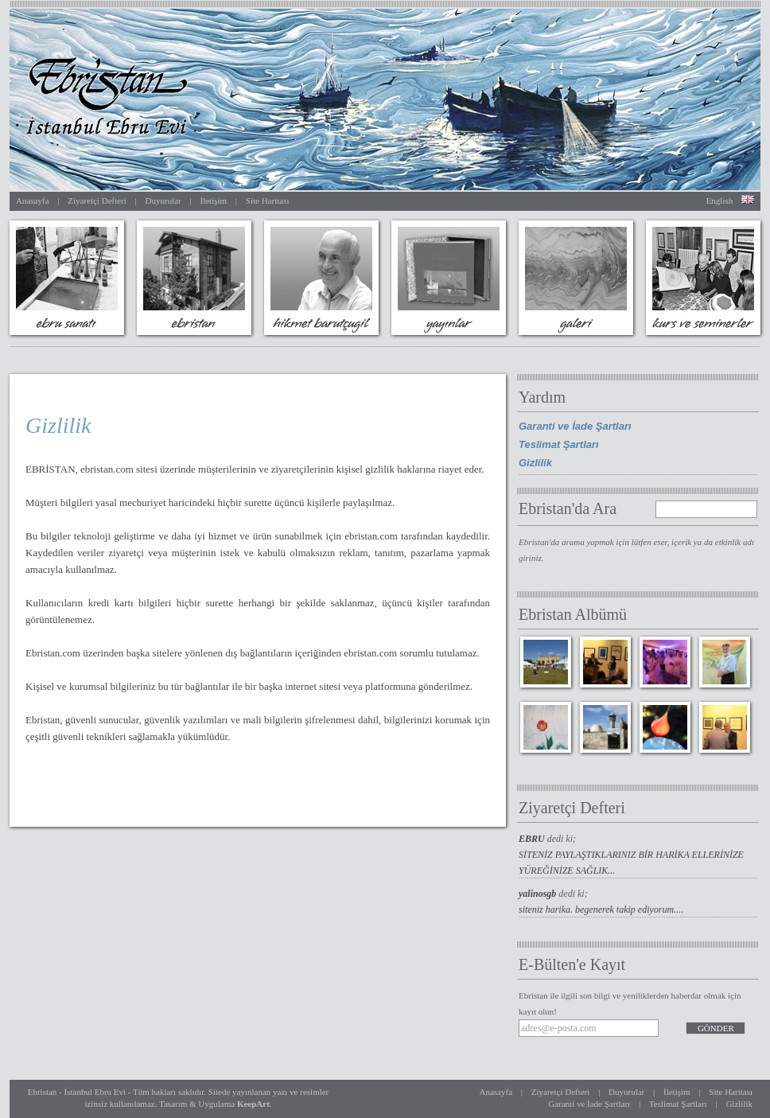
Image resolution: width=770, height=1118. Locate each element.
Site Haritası (268, 200)
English (719, 200)
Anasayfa (32, 200)
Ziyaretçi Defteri (97, 200)
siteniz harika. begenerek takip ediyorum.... (601, 909)
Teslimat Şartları (559, 444)
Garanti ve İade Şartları (575, 426)
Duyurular (163, 200)
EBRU (533, 838)
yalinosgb (538, 893)
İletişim (213, 200)
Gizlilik (535, 463)
